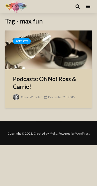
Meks (53, 133)
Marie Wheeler (27, 97)
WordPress (82, 133)
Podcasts (22, 41)
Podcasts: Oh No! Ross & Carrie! (44, 82)
